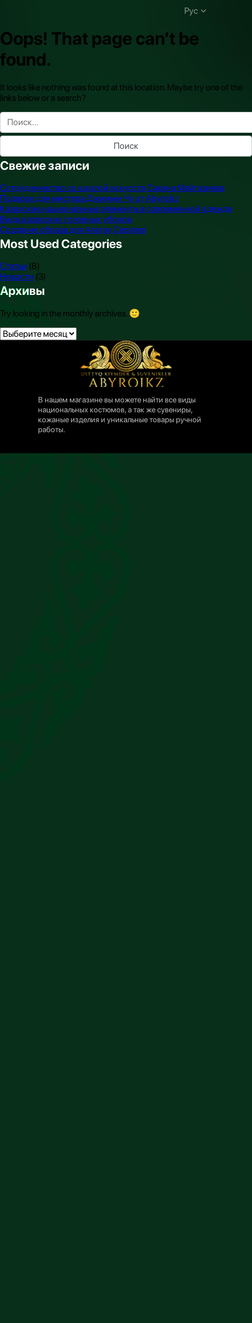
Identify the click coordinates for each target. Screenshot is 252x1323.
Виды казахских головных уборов (66, 219)
